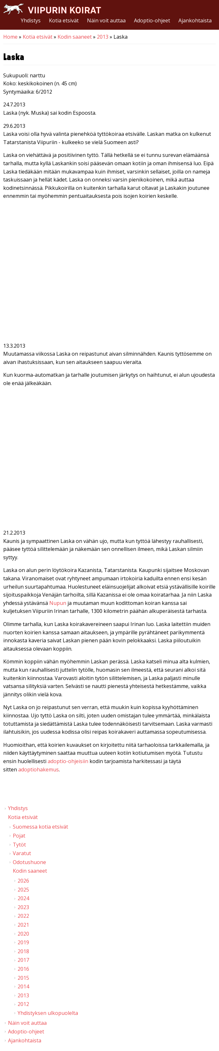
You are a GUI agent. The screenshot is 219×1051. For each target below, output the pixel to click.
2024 (23, 898)
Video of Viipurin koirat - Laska (109, 272)
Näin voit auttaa (106, 20)
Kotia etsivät (64, 20)
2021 (23, 924)
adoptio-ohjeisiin (68, 761)
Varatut (22, 853)
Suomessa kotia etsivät (40, 826)
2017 (23, 959)
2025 (23, 889)
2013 (102, 36)
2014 (23, 986)
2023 (23, 907)
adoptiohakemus (38, 769)
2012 (23, 1004)
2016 (23, 968)
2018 (23, 951)
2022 (23, 915)
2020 (23, 933)
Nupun (57, 603)
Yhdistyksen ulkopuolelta (48, 1012)
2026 (23, 880)
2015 (23, 977)
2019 (23, 942)
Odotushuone (29, 862)
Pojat (19, 835)
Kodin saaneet (75, 36)
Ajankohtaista (195, 20)
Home (10, 36)
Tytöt (19, 844)
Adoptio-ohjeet (152, 20)
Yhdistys (31, 20)
